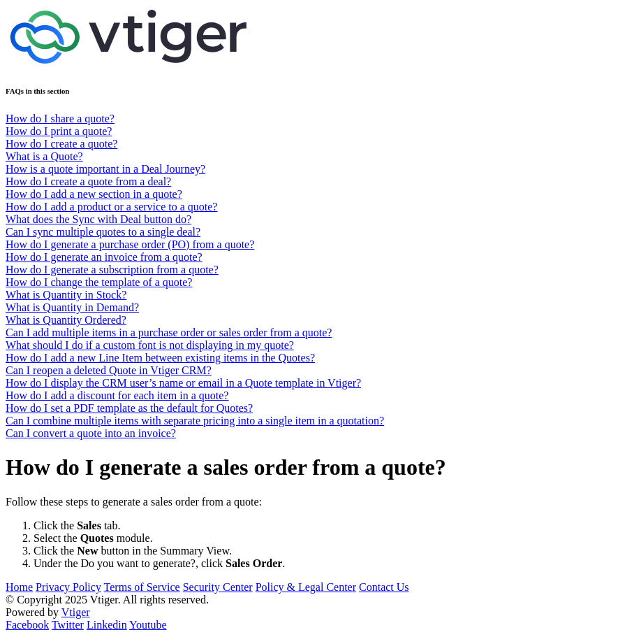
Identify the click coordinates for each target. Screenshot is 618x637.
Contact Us (384, 587)
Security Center (218, 587)
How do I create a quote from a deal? (88, 181)
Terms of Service (142, 587)
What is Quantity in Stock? (66, 295)
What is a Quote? (44, 156)
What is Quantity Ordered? (66, 320)
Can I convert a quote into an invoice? (91, 433)
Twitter (68, 625)
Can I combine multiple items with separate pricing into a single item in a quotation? (195, 421)
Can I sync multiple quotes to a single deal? (103, 232)
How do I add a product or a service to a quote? (111, 207)
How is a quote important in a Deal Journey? (105, 169)
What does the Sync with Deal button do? (98, 219)
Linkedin (107, 625)
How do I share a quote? (60, 118)
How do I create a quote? (61, 144)
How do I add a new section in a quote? (94, 194)
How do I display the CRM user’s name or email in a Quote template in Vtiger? (183, 383)
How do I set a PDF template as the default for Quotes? (129, 408)
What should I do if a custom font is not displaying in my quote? (150, 345)
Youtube (148, 625)
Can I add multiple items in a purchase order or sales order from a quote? (169, 332)
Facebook (27, 625)
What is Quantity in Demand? (72, 307)
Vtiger (75, 612)
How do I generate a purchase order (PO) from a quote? (130, 244)
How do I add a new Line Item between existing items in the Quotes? (160, 358)
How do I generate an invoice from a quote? (104, 257)
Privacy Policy (68, 587)
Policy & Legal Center (306, 587)
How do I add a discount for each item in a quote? (117, 395)
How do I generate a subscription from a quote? (112, 269)
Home (19, 587)
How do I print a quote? (59, 131)
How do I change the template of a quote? (99, 282)
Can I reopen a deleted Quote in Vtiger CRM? (109, 370)
